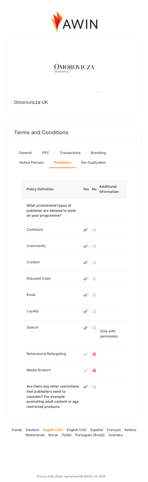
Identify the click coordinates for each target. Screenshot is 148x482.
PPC (45, 153)
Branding (98, 153)
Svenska (115, 435)
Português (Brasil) (90, 435)
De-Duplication (93, 162)
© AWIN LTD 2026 (92, 476)
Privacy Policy (46, 476)
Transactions (70, 153)
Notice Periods (31, 162)
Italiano (130, 430)
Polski (67, 435)
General (25, 153)
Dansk (17, 430)
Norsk (53, 435)
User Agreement (68, 476)
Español (96, 430)
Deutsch (32, 430)
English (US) (77, 430)
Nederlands (35, 435)
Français (114, 430)
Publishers (62, 162)
